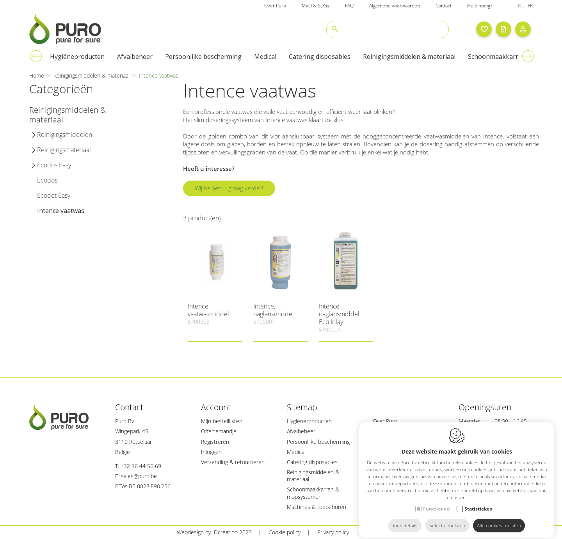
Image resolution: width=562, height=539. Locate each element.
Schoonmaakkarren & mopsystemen (313, 493)
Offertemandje (219, 431)
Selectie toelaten (447, 518)
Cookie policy (285, 532)
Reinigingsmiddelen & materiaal (313, 475)
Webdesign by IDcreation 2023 (214, 532)
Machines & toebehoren (316, 507)
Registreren (215, 441)
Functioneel (437, 501)
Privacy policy (333, 532)
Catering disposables (312, 462)
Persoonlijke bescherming (318, 441)
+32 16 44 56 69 (141, 466)
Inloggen (211, 452)
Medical (296, 452)
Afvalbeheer (301, 431)
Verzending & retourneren (233, 462)
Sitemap (376, 532)
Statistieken (478, 501)
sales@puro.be (139, 476)
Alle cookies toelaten (499, 518)
